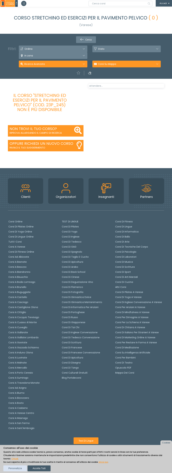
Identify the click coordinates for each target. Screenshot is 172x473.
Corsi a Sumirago (18, 377)
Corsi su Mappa (107, 64)
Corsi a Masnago (18, 418)
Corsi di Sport (123, 272)
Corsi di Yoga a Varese (128, 297)
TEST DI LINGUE (70, 221)
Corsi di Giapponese (73, 322)
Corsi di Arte (122, 241)
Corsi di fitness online (21, 251)
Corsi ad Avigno (17, 388)
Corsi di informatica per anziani (80, 307)
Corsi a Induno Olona (20, 352)
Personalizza (15, 468)
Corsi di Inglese (70, 236)
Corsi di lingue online (21, 236)
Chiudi (14, 458)
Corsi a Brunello (17, 287)
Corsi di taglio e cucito (75, 257)
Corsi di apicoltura (72, 262)
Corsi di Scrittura (125, 267)
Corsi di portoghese (73, 312)
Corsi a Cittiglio (17, 312)
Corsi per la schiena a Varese (132, 322)
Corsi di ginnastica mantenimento (82, 302)
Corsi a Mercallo (17, 367)
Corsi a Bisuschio (18, 277)
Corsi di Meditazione (127, 347)
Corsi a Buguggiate (19, 292)
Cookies (166, 442)
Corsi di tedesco (71, 241)
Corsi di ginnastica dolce (76, 297)
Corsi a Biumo (16, 393)
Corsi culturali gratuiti (75, 372)
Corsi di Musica (124, 262)
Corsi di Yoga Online (20, 231)
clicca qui (103, 462)
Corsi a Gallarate (18, 332)
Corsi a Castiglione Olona (23, 307)
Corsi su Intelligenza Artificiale (132, 352)
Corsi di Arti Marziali (126, 277)
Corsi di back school (73, 272)
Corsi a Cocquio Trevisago (23, 317)
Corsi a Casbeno (18, 408)
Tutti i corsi (15, 241)
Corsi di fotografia (72, 292)
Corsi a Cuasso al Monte (22, 322)
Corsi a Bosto (16, 403)
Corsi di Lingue (123, 226)
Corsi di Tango (70, 367)
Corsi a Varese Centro (21, 413)
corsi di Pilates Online (21, 226)
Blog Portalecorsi (71, 377)
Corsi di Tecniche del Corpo (131, 246)
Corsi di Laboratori (125, 257)
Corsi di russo (70, 317)
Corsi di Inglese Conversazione (80, 332)
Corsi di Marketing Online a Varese (135, 337)
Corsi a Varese (16, 246)
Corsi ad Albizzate (18, 257)
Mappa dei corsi (124, 372)
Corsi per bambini (125, 357)
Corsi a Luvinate (17, 357)
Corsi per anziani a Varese (130, 307)
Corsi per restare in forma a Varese (136, 342)
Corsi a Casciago (18, 302)
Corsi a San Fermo (19, 423)
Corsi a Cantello (17, 297)
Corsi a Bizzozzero (18, 398)
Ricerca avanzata (34, 64)
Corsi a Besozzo (17, 267)
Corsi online (15, 221)
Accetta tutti (39, 468)
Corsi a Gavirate (17, 342)
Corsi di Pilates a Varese (129, 292)
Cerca (86, 39)
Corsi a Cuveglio (17, 327)
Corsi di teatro (124, 362)
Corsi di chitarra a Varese (130, 327)
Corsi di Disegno (71, 362)
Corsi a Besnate (17, 262)
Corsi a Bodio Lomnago (21, 282)
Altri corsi (120, 287)
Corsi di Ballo (122, 236)
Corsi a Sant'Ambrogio (21, 428)
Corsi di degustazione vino (77, 282)
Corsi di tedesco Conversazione (81, 337)
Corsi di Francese (72, 347)
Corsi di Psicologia (125, 251)
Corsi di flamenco (72, 287)
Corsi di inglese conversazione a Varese (138, 302)
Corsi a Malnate (17, 362)
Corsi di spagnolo (72, 251)
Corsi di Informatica (127, 231)
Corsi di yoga (69, 231)
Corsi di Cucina (124, 282)
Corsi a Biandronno (19, 272)
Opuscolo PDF (123, 367)
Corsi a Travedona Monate (24, 382)
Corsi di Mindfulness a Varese (132, 312)
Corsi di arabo (70, 267)
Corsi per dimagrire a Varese (131, 317)
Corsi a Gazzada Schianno (23, 347)
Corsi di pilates (70, 226)
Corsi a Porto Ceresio (20, 372)
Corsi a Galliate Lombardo (23, 337)
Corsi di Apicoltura (72, 357)
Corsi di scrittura (71, 342)
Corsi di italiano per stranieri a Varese (137, 332)
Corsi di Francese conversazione (81, 352)
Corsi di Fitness (124, 221)
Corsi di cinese (70, 277)
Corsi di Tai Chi (70, 327)
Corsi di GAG (69, 246)
